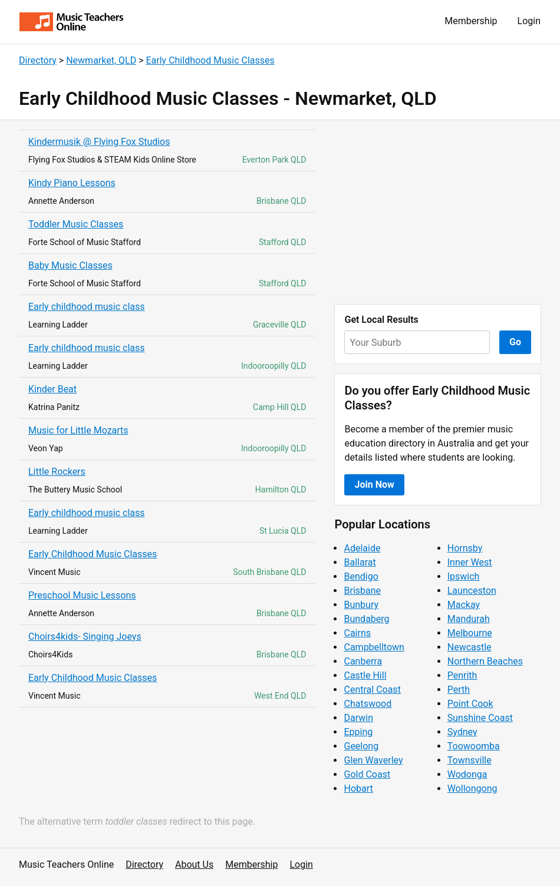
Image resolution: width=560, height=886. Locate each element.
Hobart (358, 788)
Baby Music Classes (70, 265)
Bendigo (361, 576)
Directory (38, 60)
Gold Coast (367, 774)
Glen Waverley (373, 760)
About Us (194, 864)
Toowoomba (473, 746)
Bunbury (361, 604)
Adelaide (362, 548)
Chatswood (367, 703)
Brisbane (362, 590)
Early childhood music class (86, 306)
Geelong (361, 746)
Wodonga (467, 774)
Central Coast (372, 689)
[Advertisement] (437, 212)
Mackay (463, 604)
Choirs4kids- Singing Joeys (84, 636)
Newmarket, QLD (101, 60)
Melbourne (469, 633)
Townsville (469, 760)
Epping (358, 732)
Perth (458, 689)
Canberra (363, 661)
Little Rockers (56, 471)
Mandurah (468, 618)
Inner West (469, 562)
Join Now (374, 484)
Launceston (471, 590)
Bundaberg (366, 618)
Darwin (358, 717)
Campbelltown (374, 647)
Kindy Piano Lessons (72, 183)
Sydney (462, 732)
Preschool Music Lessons (82, 595)
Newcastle (469, 647)
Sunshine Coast (480, 717)
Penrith (462, 675)
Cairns (357, 633)
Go (515, 342)
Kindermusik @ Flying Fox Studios (99, 141)
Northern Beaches (485, 661)
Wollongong (472, 788)
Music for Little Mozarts (78, 430)
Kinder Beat (52, 389)
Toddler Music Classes (75, 224)
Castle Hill (365, 675)
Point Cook (470, 703)
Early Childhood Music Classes (210, 60)
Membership (470, 21)
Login (529, 21)
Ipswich (463, 576)
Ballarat (359, 562)
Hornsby (465, 548)
